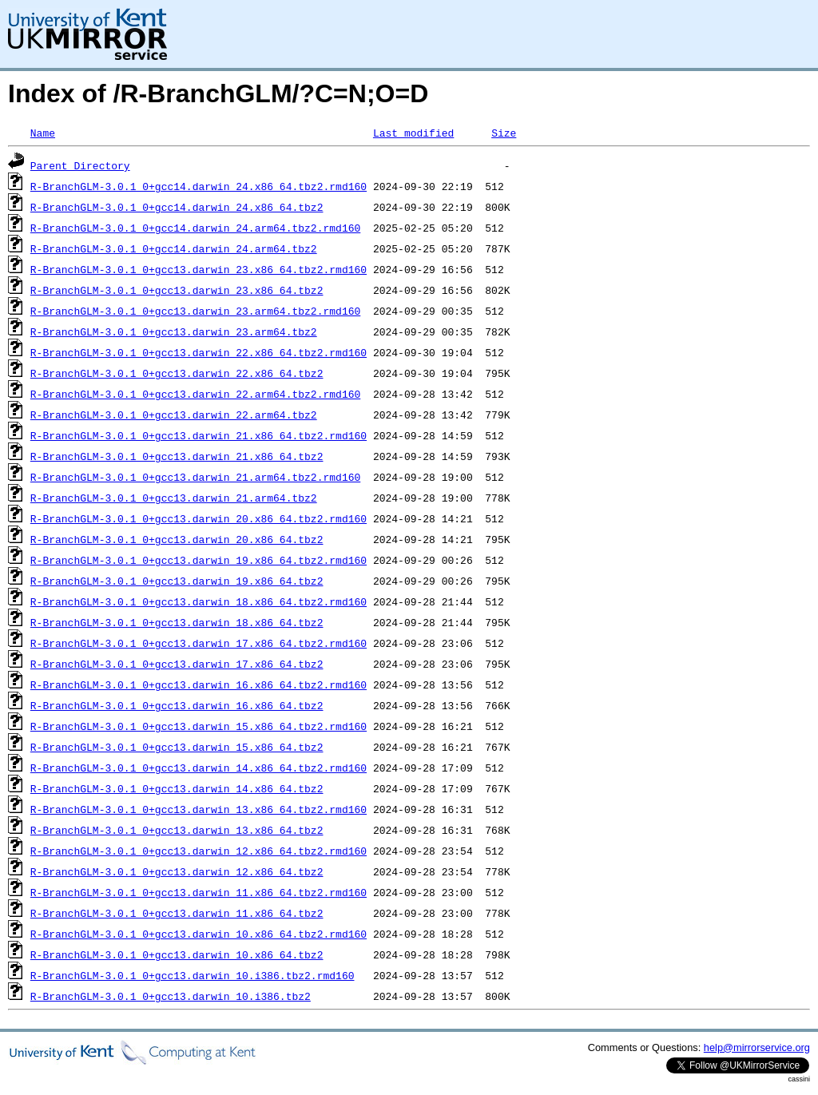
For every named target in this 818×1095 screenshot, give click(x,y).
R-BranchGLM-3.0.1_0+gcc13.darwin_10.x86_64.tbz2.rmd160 (198, 933)
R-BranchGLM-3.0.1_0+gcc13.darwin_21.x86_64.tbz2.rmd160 (198, 435)
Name (42, 132)
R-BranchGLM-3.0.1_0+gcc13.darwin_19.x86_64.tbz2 (177, 580)
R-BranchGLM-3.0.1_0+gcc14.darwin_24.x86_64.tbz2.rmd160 (198, 186)
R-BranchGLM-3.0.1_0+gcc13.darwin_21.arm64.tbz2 (173, 497)
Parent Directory (80, 165)
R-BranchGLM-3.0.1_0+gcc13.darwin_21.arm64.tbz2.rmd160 (195, 477)
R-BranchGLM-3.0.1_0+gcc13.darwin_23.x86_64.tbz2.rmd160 (198, 269)
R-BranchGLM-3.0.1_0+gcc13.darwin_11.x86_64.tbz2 (177, 913)
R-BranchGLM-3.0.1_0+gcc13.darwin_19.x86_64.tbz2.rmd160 (198, 560)
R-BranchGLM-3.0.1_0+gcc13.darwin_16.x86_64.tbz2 (177, 705)
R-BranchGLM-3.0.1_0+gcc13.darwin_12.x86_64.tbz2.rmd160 (198, 850)
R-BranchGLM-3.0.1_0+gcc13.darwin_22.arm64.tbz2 (173, 414)
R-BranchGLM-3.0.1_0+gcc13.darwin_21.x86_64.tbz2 (177, 456)
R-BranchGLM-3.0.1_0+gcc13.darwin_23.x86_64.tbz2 (177, 290)
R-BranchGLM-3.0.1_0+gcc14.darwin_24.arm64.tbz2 (173, 248)
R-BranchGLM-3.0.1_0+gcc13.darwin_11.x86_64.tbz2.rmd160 (198, 892)
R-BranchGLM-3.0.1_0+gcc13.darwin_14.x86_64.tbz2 (177, 788)
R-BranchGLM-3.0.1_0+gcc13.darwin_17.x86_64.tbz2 (177, 664)
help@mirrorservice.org (757, 1047)
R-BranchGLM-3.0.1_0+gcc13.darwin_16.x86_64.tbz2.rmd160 (198, 684)
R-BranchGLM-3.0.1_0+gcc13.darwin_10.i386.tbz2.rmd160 (192, 975)
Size (503, 132)
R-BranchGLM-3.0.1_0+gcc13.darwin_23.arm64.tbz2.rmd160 (195, 311)
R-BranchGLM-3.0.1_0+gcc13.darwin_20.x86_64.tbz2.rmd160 (198, 518)
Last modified (413, 132)
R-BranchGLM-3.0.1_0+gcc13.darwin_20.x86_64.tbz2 (177, 539)
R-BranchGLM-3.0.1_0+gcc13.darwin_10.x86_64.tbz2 (177, 954)
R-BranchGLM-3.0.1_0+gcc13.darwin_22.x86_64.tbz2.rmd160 (198, 352)
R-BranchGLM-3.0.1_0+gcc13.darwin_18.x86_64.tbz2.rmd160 (198, 601)
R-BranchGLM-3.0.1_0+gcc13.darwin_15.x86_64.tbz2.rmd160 (198, 726)
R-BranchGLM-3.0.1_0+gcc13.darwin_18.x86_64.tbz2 (177, 622)
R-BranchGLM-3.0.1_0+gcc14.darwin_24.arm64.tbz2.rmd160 (195, 227)
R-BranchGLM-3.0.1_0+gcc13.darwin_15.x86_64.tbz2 (177, 747)
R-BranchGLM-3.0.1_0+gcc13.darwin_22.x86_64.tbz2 (177, 373)
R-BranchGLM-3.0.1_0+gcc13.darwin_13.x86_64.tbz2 (177, 830)
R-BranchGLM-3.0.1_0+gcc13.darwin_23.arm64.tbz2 (173, 331)
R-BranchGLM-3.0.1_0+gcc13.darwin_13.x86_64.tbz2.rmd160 (198, 809)
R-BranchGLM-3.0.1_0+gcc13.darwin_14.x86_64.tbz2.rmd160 (198, 767)
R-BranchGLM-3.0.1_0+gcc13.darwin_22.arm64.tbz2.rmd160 (195, 394)
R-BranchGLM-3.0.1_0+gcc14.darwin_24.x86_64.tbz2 (177, 207)
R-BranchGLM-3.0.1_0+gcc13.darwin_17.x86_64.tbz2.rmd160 (198, 643)
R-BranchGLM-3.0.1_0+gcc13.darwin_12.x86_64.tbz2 (177, 871)
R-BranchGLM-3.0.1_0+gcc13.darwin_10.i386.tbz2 (170, 996)
